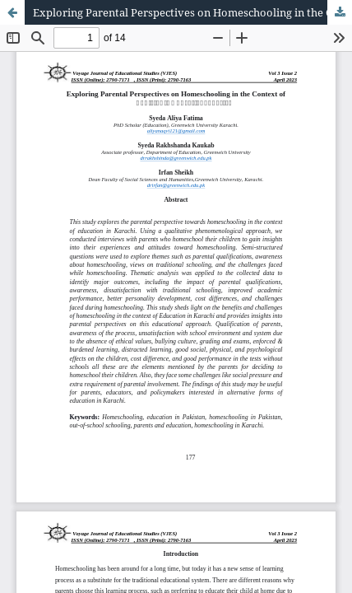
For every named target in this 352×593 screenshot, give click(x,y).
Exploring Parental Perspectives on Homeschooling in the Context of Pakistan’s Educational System (192, 12)
